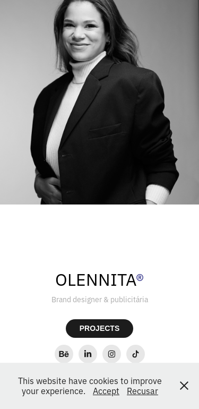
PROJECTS (99, 328)
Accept (106, 390)
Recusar (142, 390)
